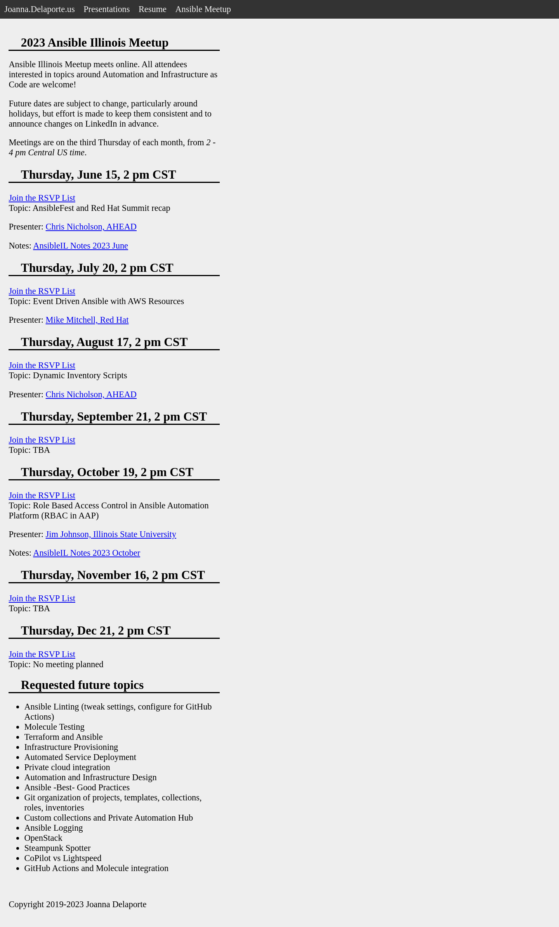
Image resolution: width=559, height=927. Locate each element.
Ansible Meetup (203, 9)
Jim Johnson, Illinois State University (111, 534)
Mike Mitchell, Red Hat (87, 320)
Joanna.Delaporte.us (39, 9)
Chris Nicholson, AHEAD (91, 226)
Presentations (106, 9)
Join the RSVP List (42, 198)
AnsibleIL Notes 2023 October (86, 553)
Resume (153, 9)
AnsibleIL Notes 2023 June (80, 245)
